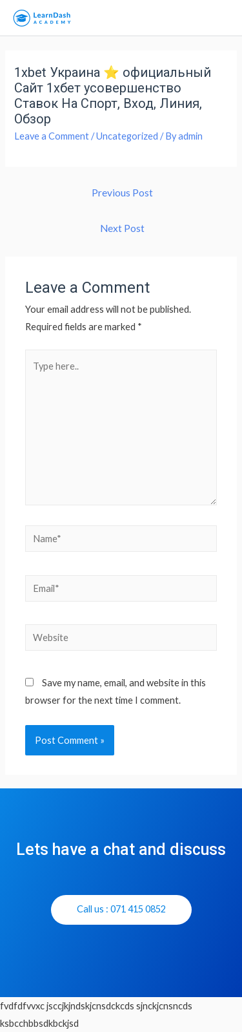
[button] (121, 910)
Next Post (122, 228)
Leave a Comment (51, 136)
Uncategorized (127, 136)
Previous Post (122, 192)
